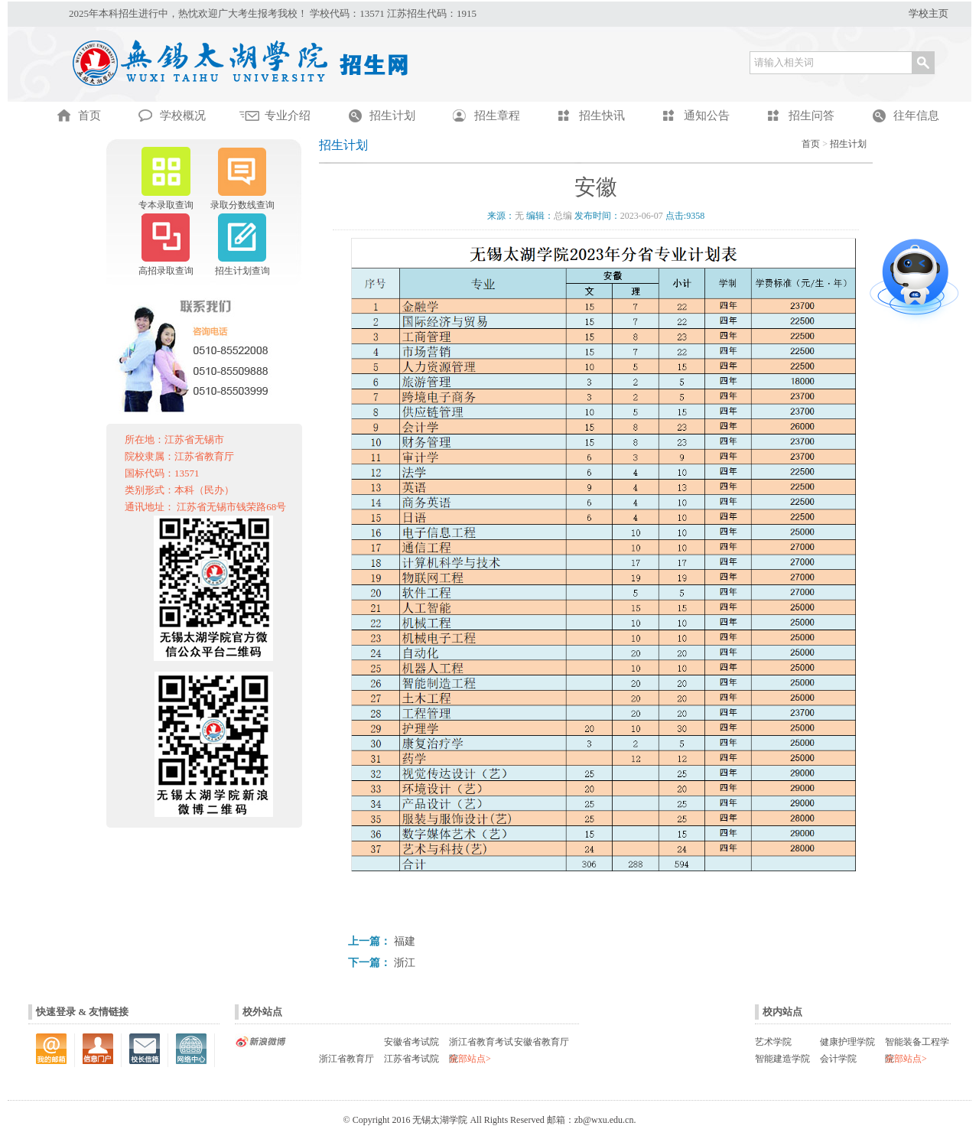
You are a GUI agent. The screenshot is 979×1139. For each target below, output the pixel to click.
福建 (404, 941)
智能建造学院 (782, 1058)
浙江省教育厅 (346, 1058)
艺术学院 (773, 1041)
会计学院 (838, 1058)
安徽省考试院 (411, 1041)
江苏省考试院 (411, 1058)
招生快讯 (602, 115)
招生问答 (811, 115)
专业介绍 (288, 115)
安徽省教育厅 (541, 1041)
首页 (811, 143)
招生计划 (392, 115)
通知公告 (707, 115)
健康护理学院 (847, 1041)
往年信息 (916, 115)
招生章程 (497, 115)
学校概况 (183, 115)
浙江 (404, 962)
